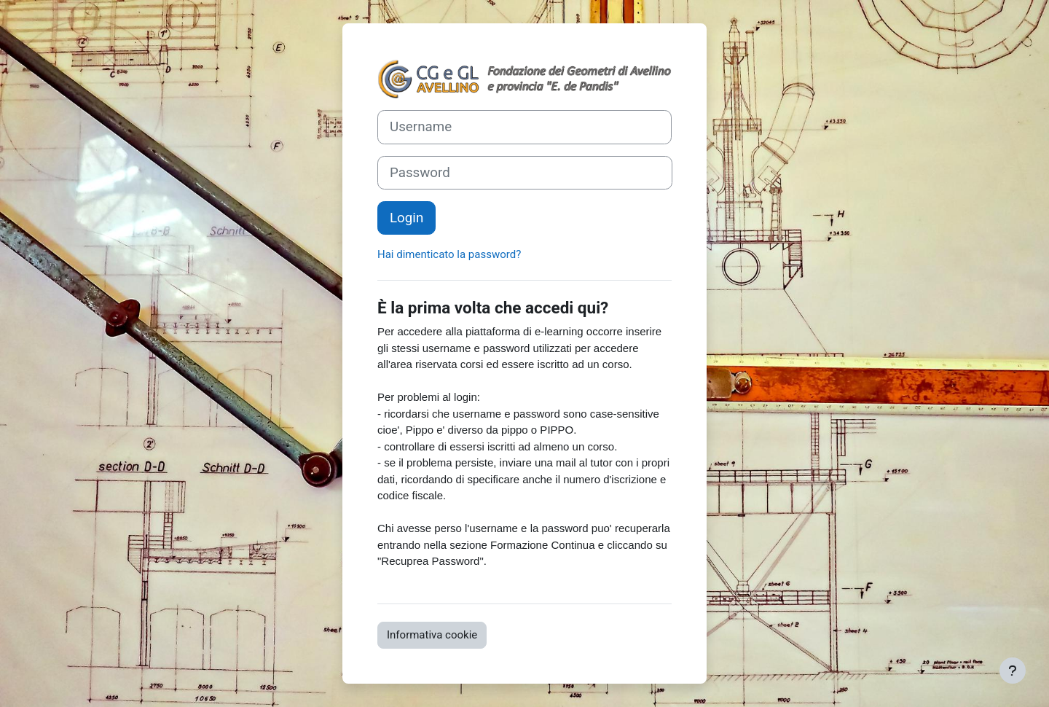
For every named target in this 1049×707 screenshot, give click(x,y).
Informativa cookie (432, 634)
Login (406, 218)
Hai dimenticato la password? (449, 254)
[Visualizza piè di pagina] (1012, 670)
